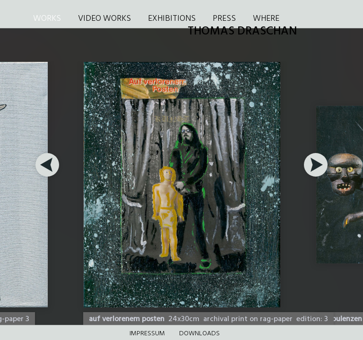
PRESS (224, 19)
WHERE (266, 19)
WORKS (47, 19)
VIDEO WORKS (104, 19)
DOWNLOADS (199, 333)
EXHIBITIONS (172, 19)
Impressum (147, 333)
